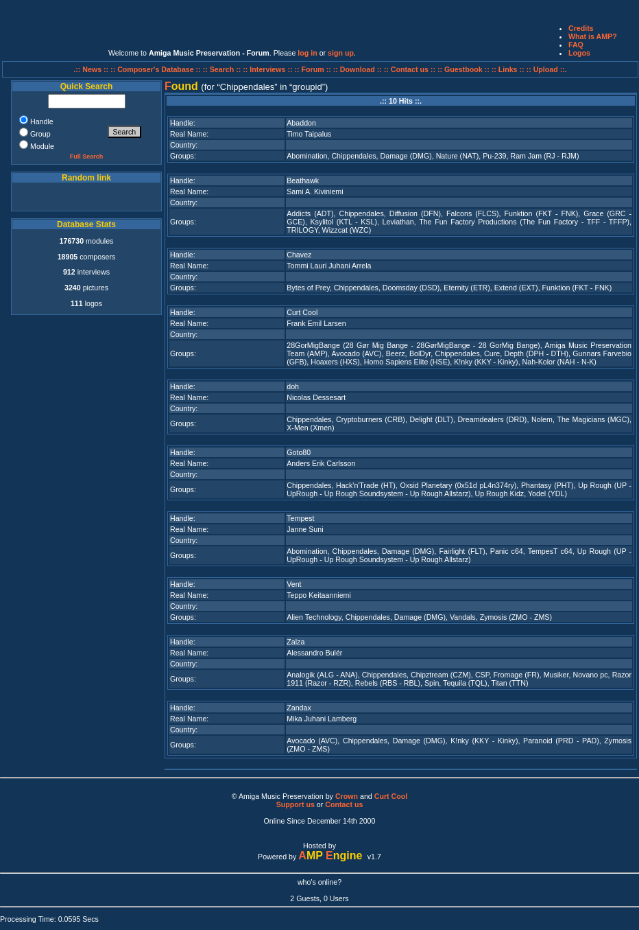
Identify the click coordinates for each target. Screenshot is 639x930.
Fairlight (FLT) (462, 551)
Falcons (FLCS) (472, 213)
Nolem (542, 419)
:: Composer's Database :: (156, 69)
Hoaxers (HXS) (335, 362)
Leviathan (398, 222)
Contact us (344, 804)
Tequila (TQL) (465, 683)
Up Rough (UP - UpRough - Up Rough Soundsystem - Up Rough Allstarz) (459, 489)
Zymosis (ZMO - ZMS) (516, 617)
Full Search (87, 156)
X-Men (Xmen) (310, 427)
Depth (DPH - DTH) (536, 353)
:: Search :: (223, 69)
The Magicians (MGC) (593, 419)
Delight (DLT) (431, 419)
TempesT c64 (550, 551)
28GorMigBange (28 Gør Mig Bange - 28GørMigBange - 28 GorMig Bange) (413, 345)
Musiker (556, 675)
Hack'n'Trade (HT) (366, 485)
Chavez (299, 255)
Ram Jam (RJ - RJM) (544, 156)
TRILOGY (302, 230)
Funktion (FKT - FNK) (542, 213)
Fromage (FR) (517, 675)
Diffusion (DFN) (415, 213)
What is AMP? (592, 36)
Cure (492, 353)
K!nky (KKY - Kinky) (486, 362)
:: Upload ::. (547, 69)
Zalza (295, 642)
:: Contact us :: (409, 69)
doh (293, 386)
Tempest (300, 518)
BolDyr (420, 353)
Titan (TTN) (509, 683)
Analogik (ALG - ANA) (322, 675)
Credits (581, 28)
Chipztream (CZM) (441, 675)
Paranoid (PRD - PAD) (561, 740)
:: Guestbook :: (463, 69)
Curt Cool (302, 312)
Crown (346, 796)
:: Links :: (508, 69)
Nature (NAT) (457, 156)
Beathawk (303, 180)
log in (307, 53)
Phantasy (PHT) (547, 485)
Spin (431, 683)
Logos (579, 53)
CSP (482, 675)
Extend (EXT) (516, 287)
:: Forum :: (314, 69)
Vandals (463, 617)
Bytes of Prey (308, 287)
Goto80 (299, 452)
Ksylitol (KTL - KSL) (343, 222)
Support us (295, 804)
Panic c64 (506, 551)
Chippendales (353, 156)
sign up (341, 53)
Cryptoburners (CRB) (370, 419)
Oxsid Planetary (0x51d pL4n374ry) (458, 485)
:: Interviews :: (268, 69)
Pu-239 (494, 156)
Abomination (307, 156)
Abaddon (301, 123)
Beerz (395, 353)
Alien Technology (314, 617)
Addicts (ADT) (310, 213)
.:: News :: (91, 69)
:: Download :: (358, 69)
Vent (294, 584)
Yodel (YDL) (547, 493)
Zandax (299, 708)
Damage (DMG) (406, 156)
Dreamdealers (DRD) (492, 419)
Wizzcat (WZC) (347, 230)
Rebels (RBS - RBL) (387, 683)
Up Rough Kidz (499, 493)
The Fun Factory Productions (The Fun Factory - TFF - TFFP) (524, 222)
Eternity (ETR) (467, 287)
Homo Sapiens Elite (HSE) (407, 362)
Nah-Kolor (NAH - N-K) (559, 362)
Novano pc (589, 675)
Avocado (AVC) (357, 353)
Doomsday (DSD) (411, 287)
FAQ (575, 44)
